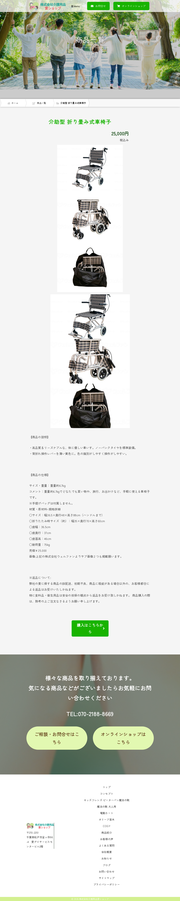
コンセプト (106, 793)
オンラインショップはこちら (123, 738)
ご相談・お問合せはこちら (56, 738)
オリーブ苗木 (107, 819)
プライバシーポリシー (106, 884)
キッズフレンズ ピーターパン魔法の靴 (106, 800)
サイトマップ (107, 878)
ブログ (107, 865)
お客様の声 (106, 839)
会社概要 (106, 852)
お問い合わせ (107, 871)
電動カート (106, 813)
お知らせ (106, 858)
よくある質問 (107, 845)
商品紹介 (106, 832)
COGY (106, 826)
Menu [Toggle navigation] (75, 6)
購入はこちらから (91, 628)
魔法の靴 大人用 (106, 806)
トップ (107, 787)
